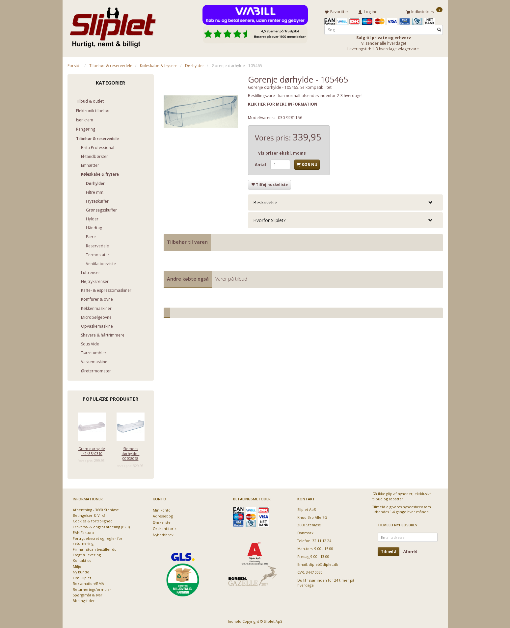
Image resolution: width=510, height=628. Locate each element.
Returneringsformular (92, 588)
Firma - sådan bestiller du (95, 547)
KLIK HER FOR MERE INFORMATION (282, 103)
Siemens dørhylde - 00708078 (130, 452)
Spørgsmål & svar (87, 593)
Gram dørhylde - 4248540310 (91, 450)
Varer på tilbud (231, 277)
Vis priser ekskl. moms (282, 152)
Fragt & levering (87, 553)
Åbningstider (84, 599)
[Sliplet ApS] (112, 25)
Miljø (77, 565)
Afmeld (410, 550)
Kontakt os (82, 559)
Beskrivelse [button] (265, 201)
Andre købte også (188, 277)
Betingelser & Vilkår (90, 514)
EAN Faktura (83, 531)
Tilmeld (388, 550)
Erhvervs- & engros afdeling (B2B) (101, 525)
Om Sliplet (82, 576)
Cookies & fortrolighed (93, 519)
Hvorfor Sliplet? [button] (269, 219)
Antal (261, 163)
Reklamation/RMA (88, 582)
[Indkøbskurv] (424, 10)
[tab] (345, 201)
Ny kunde (81, 570)
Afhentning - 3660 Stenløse (96, 508)
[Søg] (439, 28)
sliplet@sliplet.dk (323, 563)
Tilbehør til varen (187, 241)
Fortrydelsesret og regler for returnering (97, 539)
